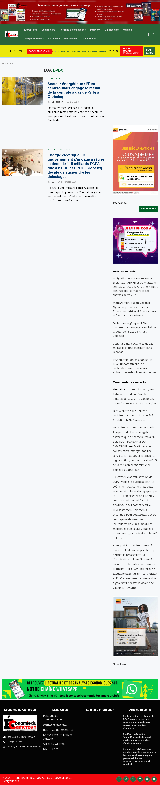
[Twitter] (113, 51)
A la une (52, 150)
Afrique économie (34, 38)
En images (54, 38)
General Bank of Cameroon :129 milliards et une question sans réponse (133, 348)
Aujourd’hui (89, 38)
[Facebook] (110, 51)
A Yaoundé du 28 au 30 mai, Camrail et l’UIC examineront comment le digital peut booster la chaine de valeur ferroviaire (135, 578)
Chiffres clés (112, 29)
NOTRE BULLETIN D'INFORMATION (130, 51)
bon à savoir (54, 78)
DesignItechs (10, 781)
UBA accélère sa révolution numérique (78, 51)
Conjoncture (48, 29)
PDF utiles (149, 51)
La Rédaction (56, 102)
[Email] (154, 779)
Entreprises (30, 29)
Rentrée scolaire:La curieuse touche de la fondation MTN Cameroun (134, 415)
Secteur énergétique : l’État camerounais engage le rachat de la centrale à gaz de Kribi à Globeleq (74, 90)
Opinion (127, 29)
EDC (52, 182)
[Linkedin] (117, 51)
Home (5, 63)
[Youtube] (147, 779)
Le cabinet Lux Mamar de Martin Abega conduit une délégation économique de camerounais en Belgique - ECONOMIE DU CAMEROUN (134, 437)
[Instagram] (133, 779)
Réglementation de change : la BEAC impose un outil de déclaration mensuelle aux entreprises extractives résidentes (138, 722)
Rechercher (120, 203)
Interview (95, 29)
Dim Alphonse (122, 410)
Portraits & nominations (73, 29)
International (71, 38)
